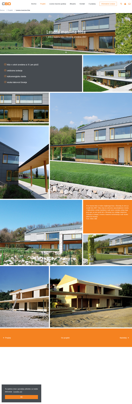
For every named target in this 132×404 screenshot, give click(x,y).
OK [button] (21, 397)
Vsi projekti (65, 338)
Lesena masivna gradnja (57, 4)
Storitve (33, 4)
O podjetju (92, 4)
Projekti (42, 4)
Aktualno (73, 4)
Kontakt (82, 4)
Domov (2, 10)
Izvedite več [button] (17, 392)
